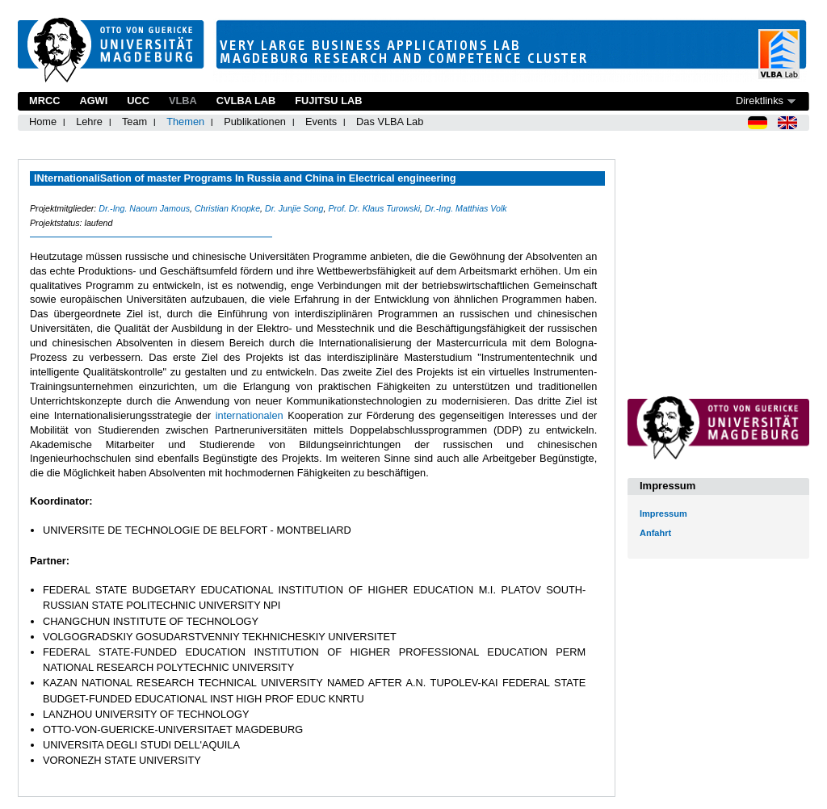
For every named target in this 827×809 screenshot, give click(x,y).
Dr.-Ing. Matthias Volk (466, 208)
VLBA (183, 100)
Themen (185, 121)
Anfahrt (655, 533)
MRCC (44, 100)
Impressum (663, 513)
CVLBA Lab (245, 100)
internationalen (252, 415)
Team (134, 121)
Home (43, 121)
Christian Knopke (227, 208)
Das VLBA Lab (389, 121)
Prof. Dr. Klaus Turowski (374, 208)
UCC (138, 100)
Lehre (89, 121)
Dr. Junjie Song (294, 208)
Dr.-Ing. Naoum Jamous (144, 208)
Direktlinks (759, 100)
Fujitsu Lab (328, 100)
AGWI (93, 100)
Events (321, 121)
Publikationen (255, 121)
